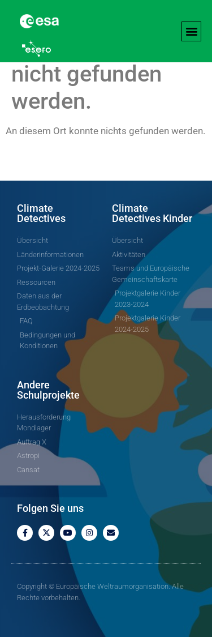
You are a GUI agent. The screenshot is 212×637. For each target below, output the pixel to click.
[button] (191, 31)
